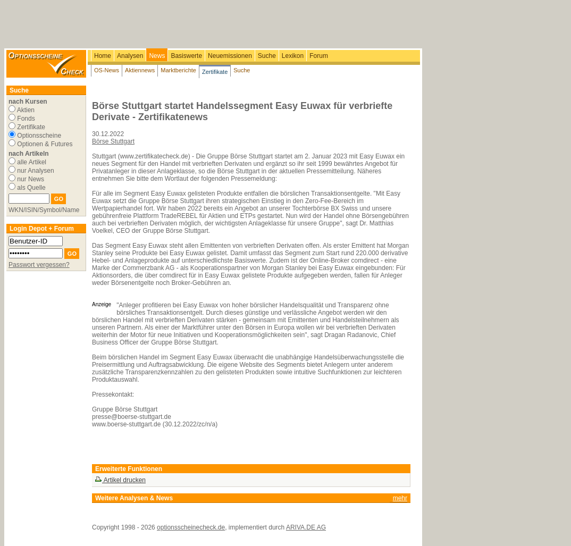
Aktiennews (140, 70)
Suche (267, 56)
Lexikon (293, 56)
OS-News (106, 70)
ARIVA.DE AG (306, 527)
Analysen (130, 56)
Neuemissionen (230, 56)
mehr (400, 498)
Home (102, 56)
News (157, 56)
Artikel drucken (120, 480)
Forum (318, 56)
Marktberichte (178, 70)
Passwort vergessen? (39, 264)
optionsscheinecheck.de (191, 527)
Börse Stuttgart (113, 141)
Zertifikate (215, 72)
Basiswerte (186, 56)
